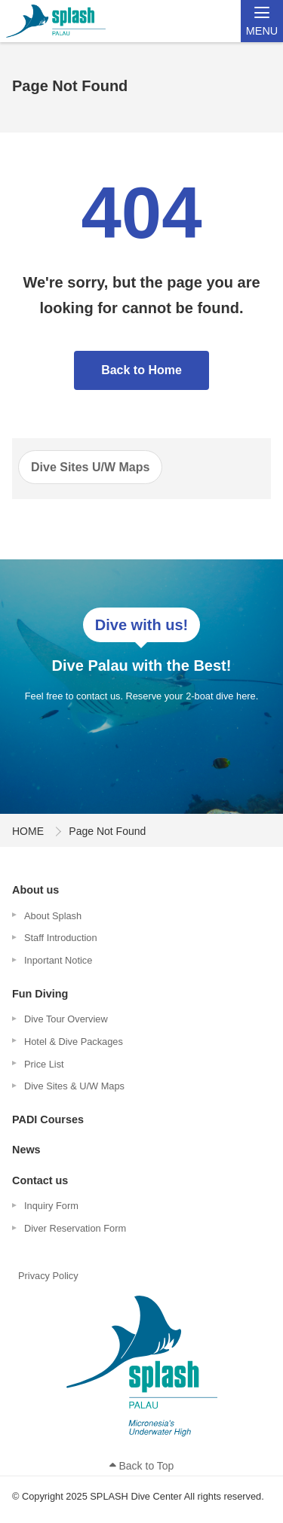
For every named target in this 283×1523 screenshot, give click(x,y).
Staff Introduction (60, 937)
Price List (44, 1064)
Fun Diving (40, 994)
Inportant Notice (58, 960)
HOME (28, 831)
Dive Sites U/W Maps (90, 467)
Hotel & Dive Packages (73, 1041)
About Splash (53, 915)
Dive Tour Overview (66, 1019)
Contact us (40, 1180)
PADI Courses (48, 1119)
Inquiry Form (51, 1205)
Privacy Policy (48, 1275)
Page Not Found (107, 831)
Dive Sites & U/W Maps (74, 1086)
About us (35, 890)
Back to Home (141, 370)
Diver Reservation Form (75, 1228)
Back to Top (141, 1466)
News (26, 1150)
